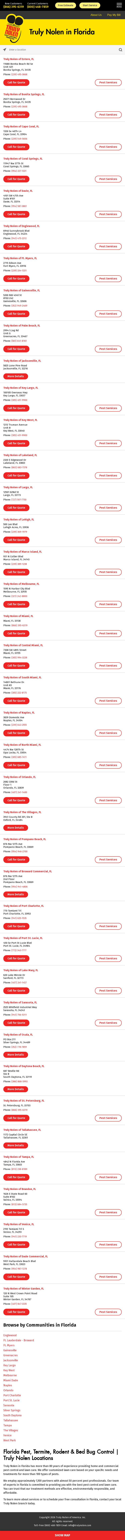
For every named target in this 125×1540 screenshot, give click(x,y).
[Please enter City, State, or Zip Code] (62, 49)
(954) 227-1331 (18, 171)
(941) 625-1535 (19, 918)
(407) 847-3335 (19, 1304)
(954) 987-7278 (19, 1268)
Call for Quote (16, 82)
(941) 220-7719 (19, 1236)
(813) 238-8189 (19, 1169)
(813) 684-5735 (19, 1204)
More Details (16, 376)
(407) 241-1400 (19, 792)
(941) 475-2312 (19, 238)
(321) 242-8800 (19, 596)
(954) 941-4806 (19, 886)
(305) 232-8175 (19, 692)
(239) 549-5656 (19, 138)
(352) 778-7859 (19, 1047)
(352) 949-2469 (19, 305)
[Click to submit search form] (120, 49)
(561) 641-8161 (19, 341)
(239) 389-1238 (19, 564)
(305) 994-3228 (19, 657)
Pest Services (108, 82)
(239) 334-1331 (19, 270)
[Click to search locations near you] (4, 49)
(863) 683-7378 (19, 467)
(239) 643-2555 (19, 725)
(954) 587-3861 (19, 206)
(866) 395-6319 (13, 7)
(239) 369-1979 (19, 531)
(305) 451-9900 (19, 400)
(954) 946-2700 (19, 851)
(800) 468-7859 (37, 7)
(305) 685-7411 (19, 757)
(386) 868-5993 (19, 1081)
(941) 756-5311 (19, 1014)
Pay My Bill (113, 15)
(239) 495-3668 (19, 74)
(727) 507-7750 (18, 499)
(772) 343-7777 (18, 950)
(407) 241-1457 (19, 982)
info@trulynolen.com (79, 1525)
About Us (96, 15)
